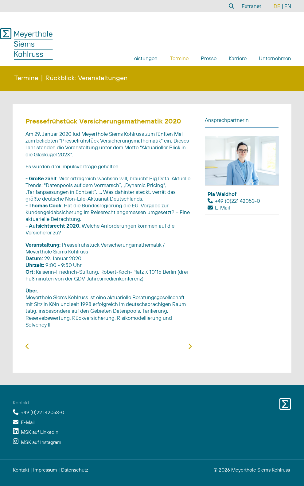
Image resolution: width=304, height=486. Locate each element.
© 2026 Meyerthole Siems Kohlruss (251, 470)
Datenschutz (74, 470)
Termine (179, 58)
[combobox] (231, 6)
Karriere (238, 58)
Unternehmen (275, 58)
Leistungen (144, 58)
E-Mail (222, 207)
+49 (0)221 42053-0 (237, 201)
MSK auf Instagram (41, 442)
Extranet (251, 6)
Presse (208, 58)
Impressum (45, 470)
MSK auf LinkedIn (39, 432)
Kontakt (21, 470)
